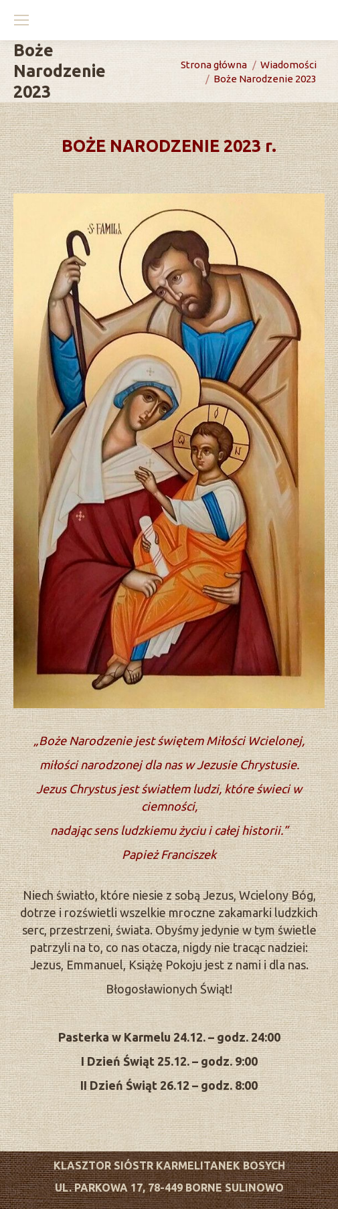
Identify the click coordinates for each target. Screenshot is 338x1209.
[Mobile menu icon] (21, 20)
